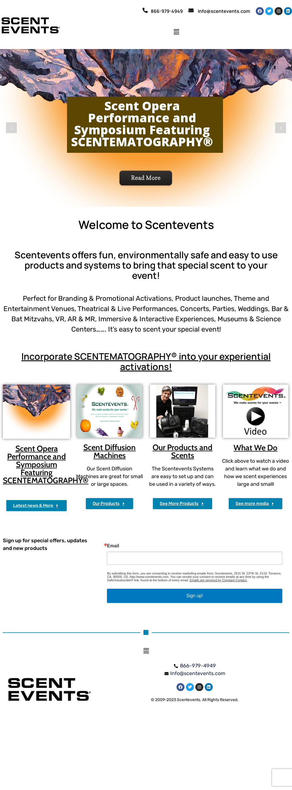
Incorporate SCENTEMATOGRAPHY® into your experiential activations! (146, 361)
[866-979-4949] (145, 10)
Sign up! (194, 595)
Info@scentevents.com (224, 11)
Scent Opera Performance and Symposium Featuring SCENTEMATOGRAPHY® (45, 464)
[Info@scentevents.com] (191, 10)
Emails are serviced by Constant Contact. (218, 580)
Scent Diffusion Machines (109, 451)
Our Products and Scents (182, 451)
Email (113, 546)
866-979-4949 (167, 11)
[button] (176, 32)
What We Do (255, 447)
